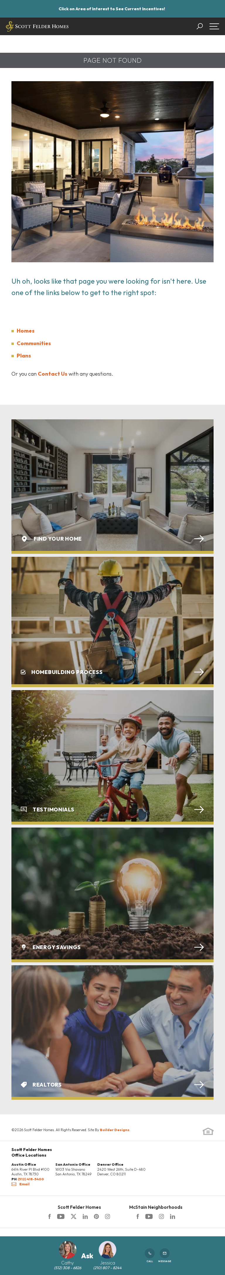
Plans (24, 355)
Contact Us (52, 373)
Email (20, 1184)
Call (150, 1255)
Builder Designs (114, 1130)
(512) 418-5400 (31, 1179)
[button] (202, 26)
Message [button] (164, 1255)
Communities (34, 343)
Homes (26, 330)
